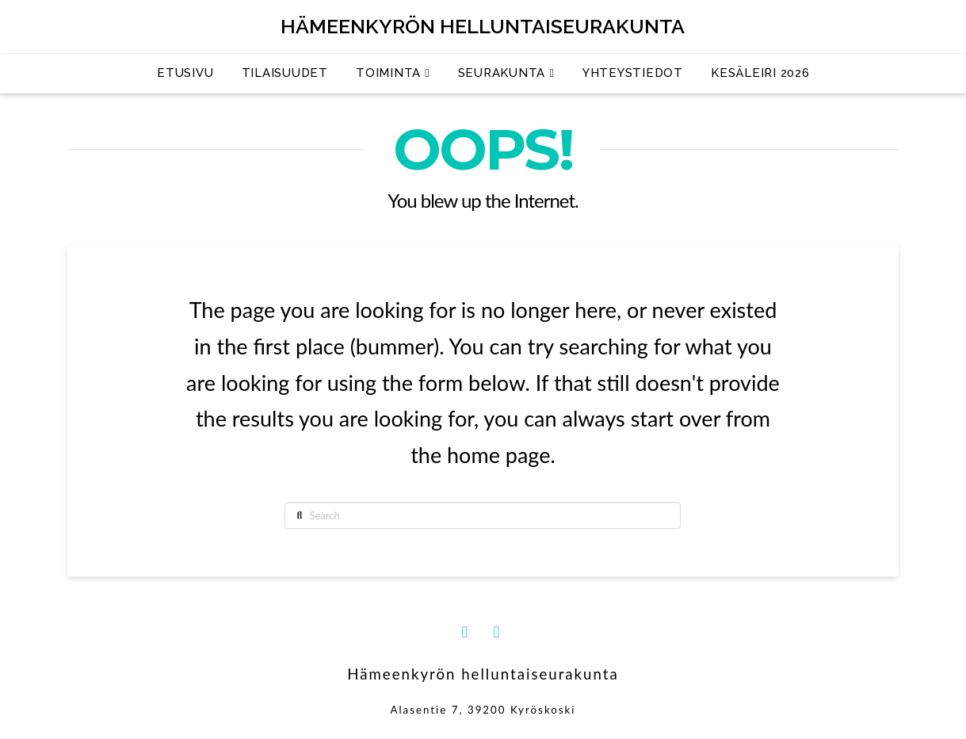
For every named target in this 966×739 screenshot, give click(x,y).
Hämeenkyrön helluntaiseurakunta (483, 26)
